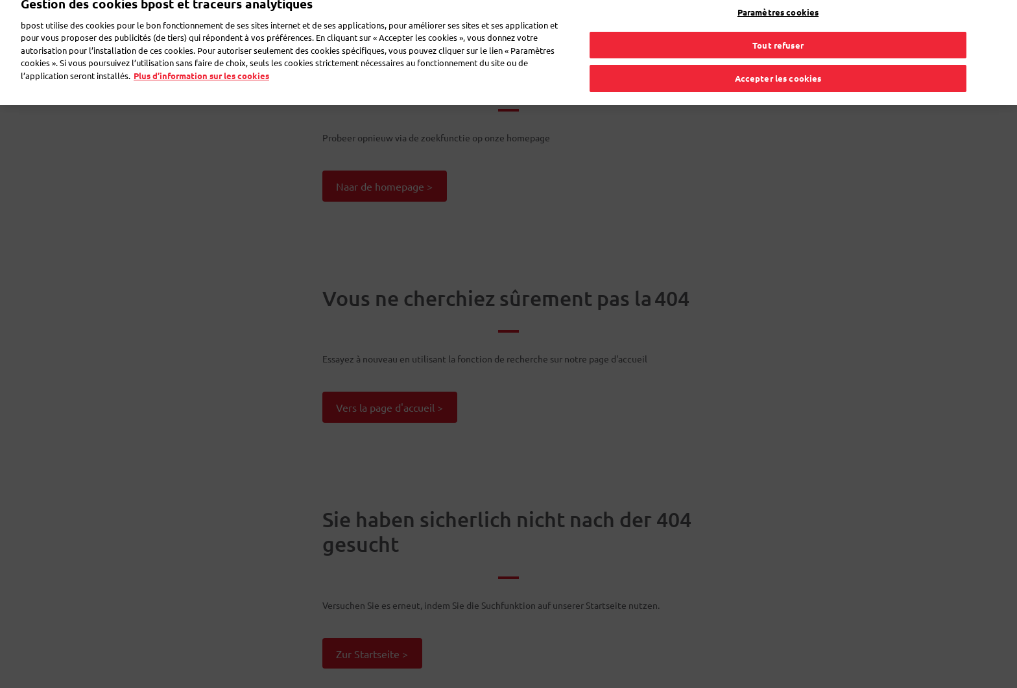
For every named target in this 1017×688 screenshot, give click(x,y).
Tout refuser (778, 35)
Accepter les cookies (778, 69)
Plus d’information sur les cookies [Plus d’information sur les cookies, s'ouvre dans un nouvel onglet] (201, 66)
